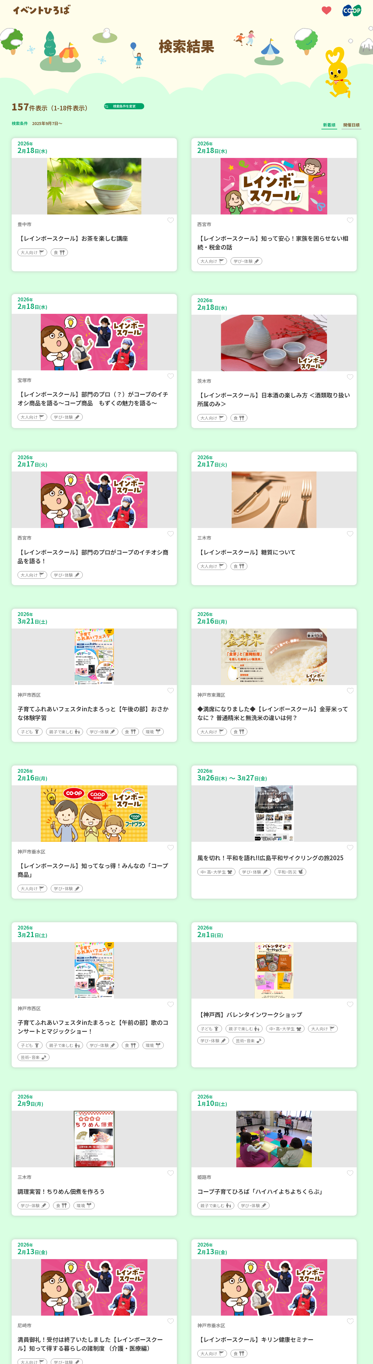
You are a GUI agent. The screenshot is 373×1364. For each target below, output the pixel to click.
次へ (221, 1188)
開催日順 (351, 125)
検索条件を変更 (138, 106)
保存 (108, 224)
